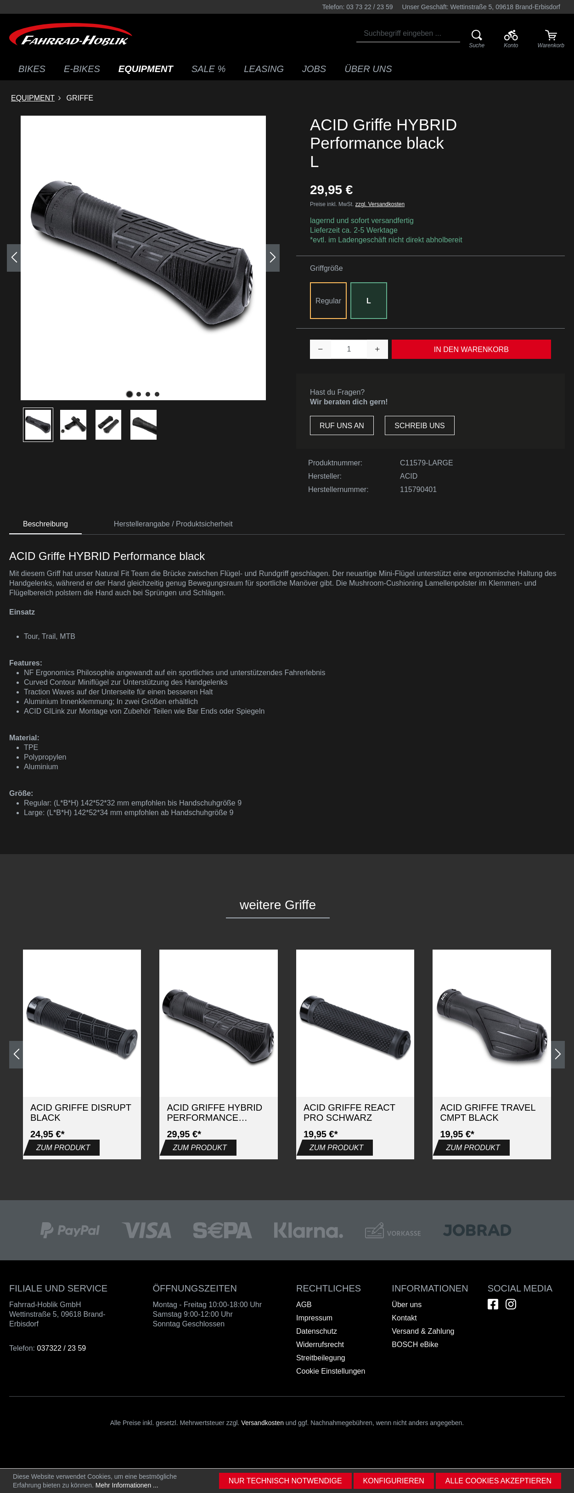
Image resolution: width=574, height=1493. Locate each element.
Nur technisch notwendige (285, 1481)
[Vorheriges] (14, 258)
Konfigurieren (393, 1481)
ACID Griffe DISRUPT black (80, 1112)
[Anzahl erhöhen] (377, 349)
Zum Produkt (63, 1148)
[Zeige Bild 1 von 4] (129, 394)
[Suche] (477, 39)
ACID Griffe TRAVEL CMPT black (487, 1112)
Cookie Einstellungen (330, 1371)
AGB (304, 1304)
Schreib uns (419, 426)
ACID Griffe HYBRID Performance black (214, 1112)
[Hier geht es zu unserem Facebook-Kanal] (493, 1304)
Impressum (314, 1318)
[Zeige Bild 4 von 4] (157, 394)
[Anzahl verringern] (320, 349)
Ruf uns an (342, 426)
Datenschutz (316, 1331)
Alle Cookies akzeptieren (498, 1481)
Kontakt (404, 1318)
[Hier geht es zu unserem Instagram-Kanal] (511, 1304)
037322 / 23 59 (61, 1348)
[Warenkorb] (551, 39)
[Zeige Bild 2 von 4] (138, 394)
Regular (328, 301)
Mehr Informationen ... (127, 1485)
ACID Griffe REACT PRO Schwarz (349, 1112)
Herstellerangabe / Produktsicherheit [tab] (173, 524)
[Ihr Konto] (511, 39)
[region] (143, 279)
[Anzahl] (349, 349)
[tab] (45, 524)
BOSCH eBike (415, 1344)
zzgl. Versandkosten (380, 204)
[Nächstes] (273, 258)
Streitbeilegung (320, 1358)
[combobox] (408, 33)
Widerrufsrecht (320, 1344)
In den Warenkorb (471, 349)
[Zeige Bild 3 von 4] (148, 394)
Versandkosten (262, 1422)
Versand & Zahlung (423, 1331)
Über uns (407, 1304)
